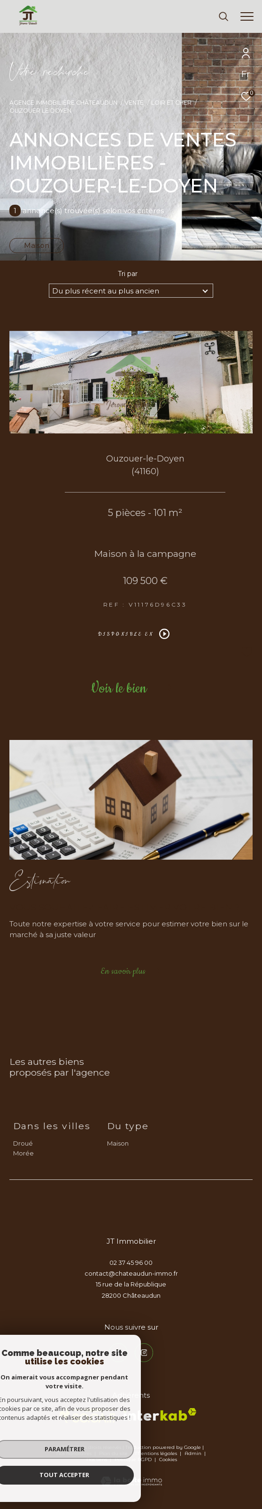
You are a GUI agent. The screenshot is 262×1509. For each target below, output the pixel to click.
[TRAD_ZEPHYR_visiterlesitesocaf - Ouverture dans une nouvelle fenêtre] (87, 1415)
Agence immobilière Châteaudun (63, 102)
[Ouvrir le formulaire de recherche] (223, 16)
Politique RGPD (133, 1459)
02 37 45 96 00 (131, 1262)
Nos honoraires (74, 1453)
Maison (36, 245)
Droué (23, 1143)
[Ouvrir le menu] (247, 16)
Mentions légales (156, 1453)
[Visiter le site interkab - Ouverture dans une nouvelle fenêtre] (159, 1414)
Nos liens (97, 1459)
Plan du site (114, 1453)
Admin (194, 1453)
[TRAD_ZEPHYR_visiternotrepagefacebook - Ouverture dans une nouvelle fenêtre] (118, 1352)
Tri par (128, 273)
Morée (23, 1153)
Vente (134, 102)
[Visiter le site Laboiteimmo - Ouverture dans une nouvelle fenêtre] (131, 1475)
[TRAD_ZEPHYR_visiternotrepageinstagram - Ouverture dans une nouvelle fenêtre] (144, 1352)
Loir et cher (171, 102)
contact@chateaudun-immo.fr (131, 1273)
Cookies (168, 1460)
